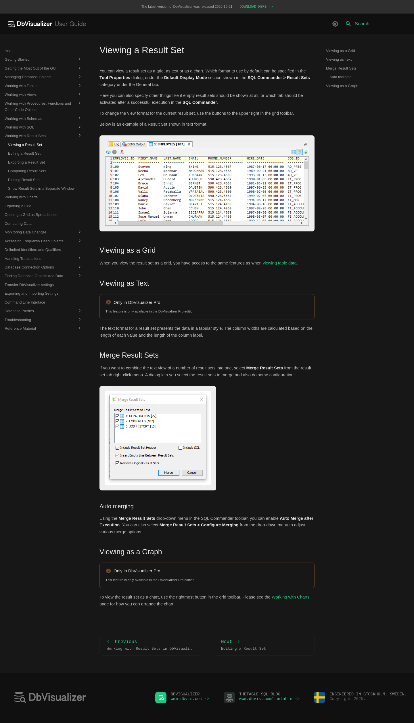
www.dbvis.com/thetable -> (269, 700)
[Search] (375, 24)
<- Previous (151, 645)
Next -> (264, 645)
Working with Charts (290, 597)
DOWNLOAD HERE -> (256, 7)
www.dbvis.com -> (190, 700)
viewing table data (280, 263)
